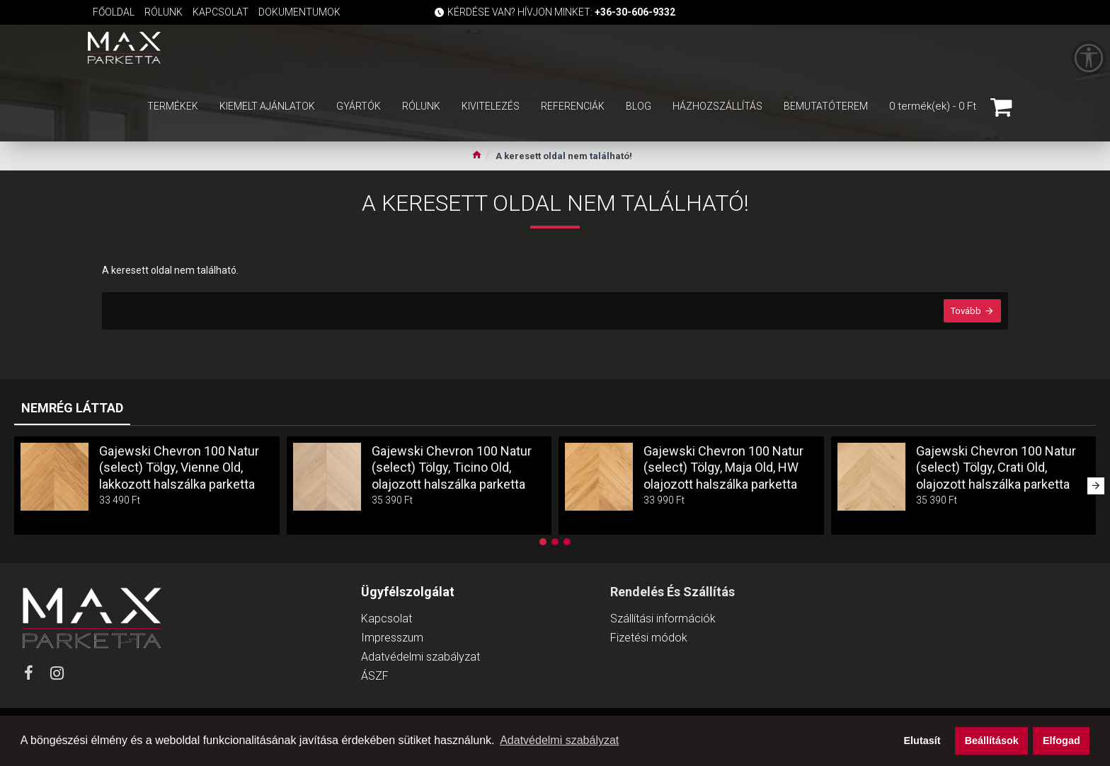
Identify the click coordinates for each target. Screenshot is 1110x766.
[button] (1095, 485)
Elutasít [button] (922, 740)
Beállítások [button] (992, 740)
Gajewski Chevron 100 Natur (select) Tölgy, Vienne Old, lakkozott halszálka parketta (179, 467)
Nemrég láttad (72, 407)
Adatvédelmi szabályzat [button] (559, 740)
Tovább (966, 311)
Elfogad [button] (1061, 740)
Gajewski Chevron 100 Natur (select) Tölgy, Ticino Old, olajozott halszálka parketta (452, 467)
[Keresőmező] (560, 47)
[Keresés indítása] (709, 47)
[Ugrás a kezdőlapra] (476, 156)
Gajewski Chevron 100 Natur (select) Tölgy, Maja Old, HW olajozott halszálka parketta (723, 467)
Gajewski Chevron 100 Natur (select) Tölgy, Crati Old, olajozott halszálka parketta (996, 467)
